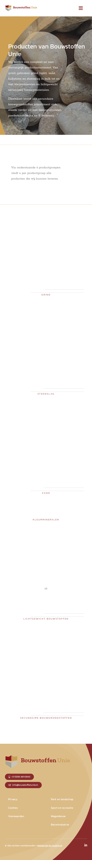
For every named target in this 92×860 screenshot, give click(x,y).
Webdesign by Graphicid (49, 845)
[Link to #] (80, 8)
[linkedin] (85, 845)
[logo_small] (21, 6)
